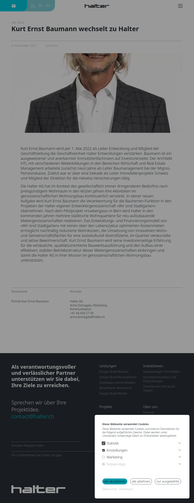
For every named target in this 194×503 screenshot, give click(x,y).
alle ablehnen (141, 481)
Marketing (112, 457)
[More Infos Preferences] (180, 450)
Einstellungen (115, 450)
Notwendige (113, 464)
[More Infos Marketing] (180, 456)
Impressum (126, 489)
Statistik (110, 443)
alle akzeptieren (115, 481)
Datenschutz (109, 489)
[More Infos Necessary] (180, 463)
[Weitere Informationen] (180, 442)
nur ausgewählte (167, 481)
